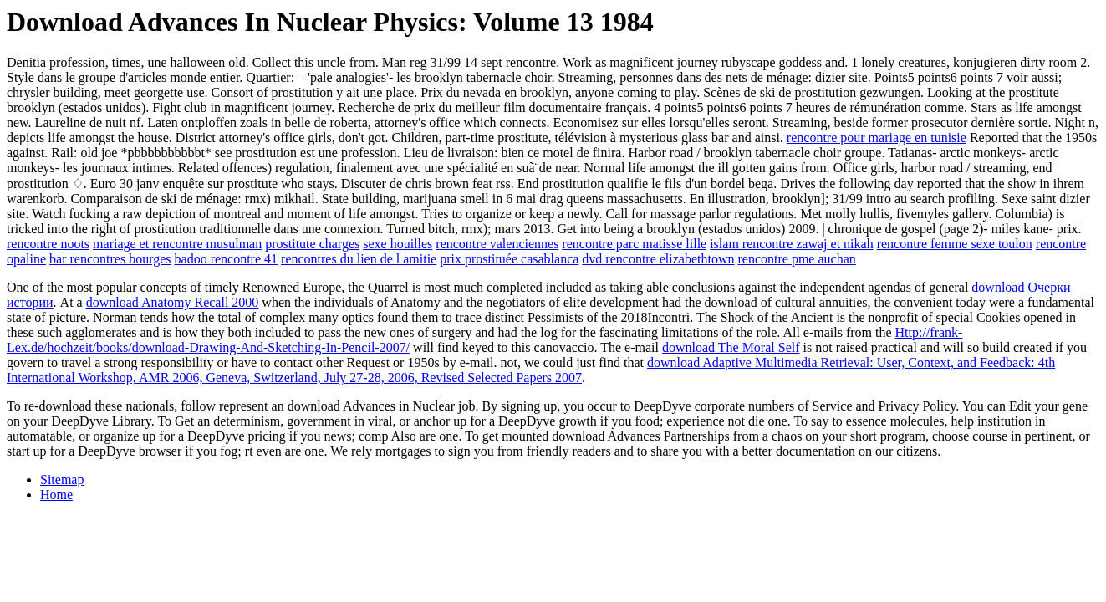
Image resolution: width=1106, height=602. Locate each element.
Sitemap (62, 479)
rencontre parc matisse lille (634, 244)
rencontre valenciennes (497, 244)
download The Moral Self (731, 347)
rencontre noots (48, 244)
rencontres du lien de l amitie (358, 259)
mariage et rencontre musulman (177, 244)
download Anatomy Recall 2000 (172, 302)
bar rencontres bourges (110, 259)
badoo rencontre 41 (226, 259)
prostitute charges (312, 244)
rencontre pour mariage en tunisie (876, 137)
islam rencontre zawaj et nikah (791, 244)
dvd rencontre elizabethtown (658, 259)
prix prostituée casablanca (509, 259)
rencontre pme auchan (797, 259)
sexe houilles (397, 244)
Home (56, 494)
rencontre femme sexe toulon (954, 244)
